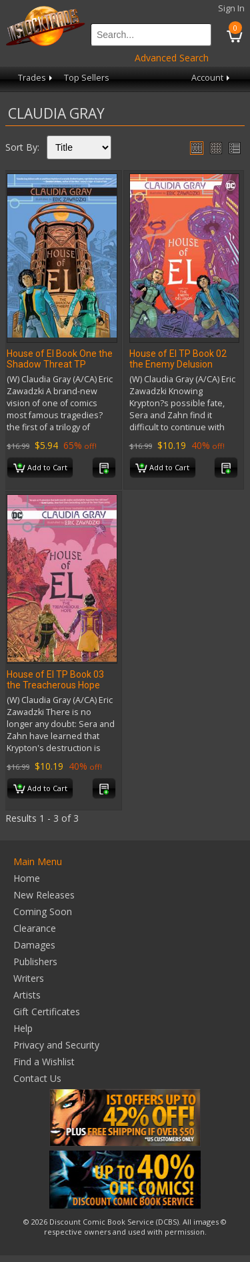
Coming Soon (42, 911)
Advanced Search (172, 57)
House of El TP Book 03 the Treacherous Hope (55, 679)
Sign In (231, 8)
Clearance (34, 928)
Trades (36, 77)
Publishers (35, 961)
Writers (28, 978)
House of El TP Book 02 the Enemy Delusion (178, 359)
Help (23, 1028)
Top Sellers (86, 77)
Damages (34, 944)
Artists (27, 995)
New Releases (44, 894)
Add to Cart (40, 468)
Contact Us (37, 1078)
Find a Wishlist (44, 1061)
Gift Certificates (46, 1011)
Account (211, 77)
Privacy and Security (56, 1045)
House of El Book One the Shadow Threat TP (60, 359)
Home (26, 878)
